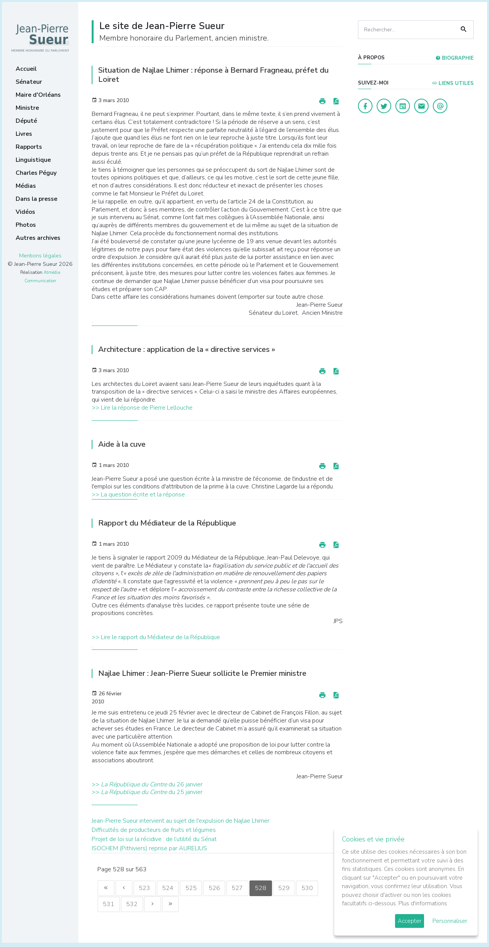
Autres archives (38, 238)
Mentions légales (40, 255)
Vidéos (25, 212)
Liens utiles (453, 83)
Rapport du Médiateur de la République (167, 523)
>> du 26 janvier (147, 784)
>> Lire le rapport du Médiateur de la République (156, 637)
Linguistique (33, 160)
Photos (26, 225)
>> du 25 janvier (147, 792)
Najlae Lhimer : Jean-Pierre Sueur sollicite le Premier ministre (202, 673)
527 (250, 889)
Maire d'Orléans (38, 95)
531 (135, 906)
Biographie (455, 58)
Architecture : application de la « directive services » (186, 349)
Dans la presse (36, 199)
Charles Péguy (36, 173)
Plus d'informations (422, 903)
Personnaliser (449, 921)
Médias (26, 186)
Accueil (26, 69)
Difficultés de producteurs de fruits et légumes (154, 830)
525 (200, 889)
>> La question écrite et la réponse (139, 494)
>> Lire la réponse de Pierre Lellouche (142, 408)
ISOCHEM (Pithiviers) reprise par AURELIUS (149, 848)
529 (300, 889)
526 (225, 889)
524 (174, 889)
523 (149, 889)
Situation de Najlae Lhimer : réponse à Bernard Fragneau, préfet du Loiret (213, 75)
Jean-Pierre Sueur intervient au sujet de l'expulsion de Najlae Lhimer (180, 821)
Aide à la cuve (122, 444)
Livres (24, 134)
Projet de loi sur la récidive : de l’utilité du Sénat (154, 839)
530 (109, 906)
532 (160, 906)
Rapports (29, 147)
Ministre (27, 108)
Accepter (409, 921)
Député (26, 121)
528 (275, 889)
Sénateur (29, 82)
